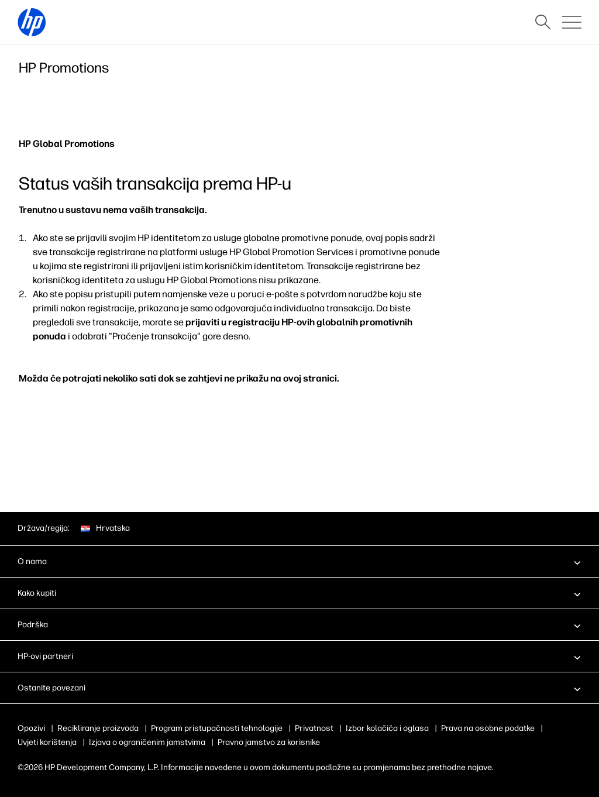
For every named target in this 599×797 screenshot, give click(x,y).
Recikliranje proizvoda (98, 728)
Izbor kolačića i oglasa (387, 728)
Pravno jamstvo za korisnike (269, 742)
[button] (299, 561)
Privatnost (314, 728)
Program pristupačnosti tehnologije (217, 728)
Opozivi (31, 728)
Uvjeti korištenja (47, 742)
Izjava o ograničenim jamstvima (147, 742)
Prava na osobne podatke (488, 728)
